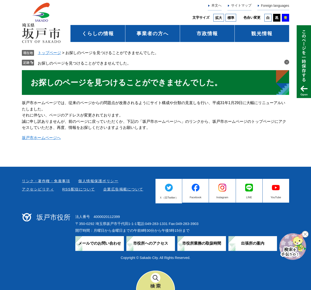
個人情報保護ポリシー (98, 181)
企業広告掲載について (123, 189)
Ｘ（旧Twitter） (168, 197)
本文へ (216, 5)
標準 (230, 18)
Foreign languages (275, 6)
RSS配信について (78, 189)
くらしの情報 (98, 33)
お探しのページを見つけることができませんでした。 (84, 63)
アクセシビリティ (38, 189)
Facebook (195, 197)
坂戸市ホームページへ (41, 138)
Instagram (222, 197)
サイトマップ (241, 5)
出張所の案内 (252, 243)
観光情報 (262, 33)
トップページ (49, 53)
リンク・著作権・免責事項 (46, 181)
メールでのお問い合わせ (99, 243)
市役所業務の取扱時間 (201, 243)
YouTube (276, 197)
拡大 (218, 18)
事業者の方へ (153, 33)
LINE (249, 197)
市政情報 (207, 33)
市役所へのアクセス (150, 243)
